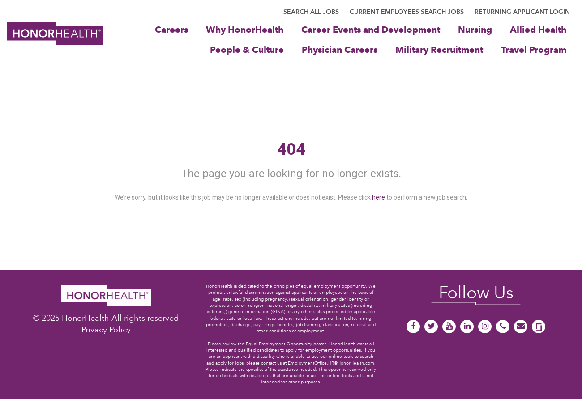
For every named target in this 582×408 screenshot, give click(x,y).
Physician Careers (339, 49)
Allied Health (538, 29)
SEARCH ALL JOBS (311, 12)
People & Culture (247, 49)
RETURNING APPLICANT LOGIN (522, 12)
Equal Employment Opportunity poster (286, 344)
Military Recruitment (439, 49)
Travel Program (533, 49)
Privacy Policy (106, 329)
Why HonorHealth (244, 29)
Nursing (475, 29)
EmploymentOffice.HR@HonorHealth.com (331, 363)
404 (291, 149)
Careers (171, 29)
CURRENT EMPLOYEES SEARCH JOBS (407, 12)
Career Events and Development (370, 29)
